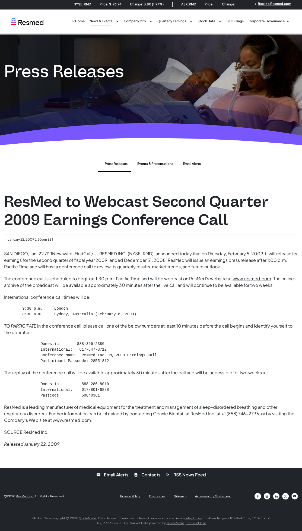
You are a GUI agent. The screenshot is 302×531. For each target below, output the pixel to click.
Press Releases (116, 164)
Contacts (147, 474)
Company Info (135, 21)
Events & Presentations (155, 164)
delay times (193, 518)
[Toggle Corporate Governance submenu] (288, 20)
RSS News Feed (186, 474)
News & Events (101, 21)
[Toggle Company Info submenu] (151, 20)
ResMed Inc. (25, 496)
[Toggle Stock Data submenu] (220, 20)
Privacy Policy (130, 496)
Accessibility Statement (213, 496)
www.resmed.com (252, 278)
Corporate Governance (267, 21)
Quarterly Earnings (171, 21)
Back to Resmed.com (272, 3)
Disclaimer (157, 496)
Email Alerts (192, 164)
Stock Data (206, 21)
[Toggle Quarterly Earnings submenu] (191, 20)
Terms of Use (196, 523)
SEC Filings (235, 21)
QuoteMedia (88, 518)
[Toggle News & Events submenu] (117, 20)
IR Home (78, 21)
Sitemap (180, 496)
